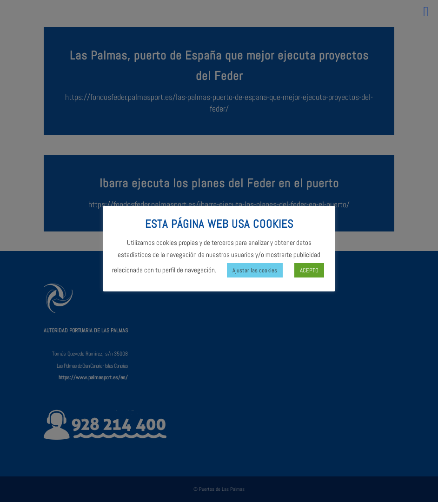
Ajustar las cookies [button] (254, 270)
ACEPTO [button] (309, 270)
